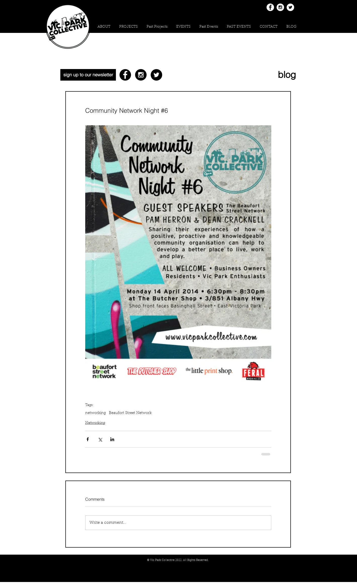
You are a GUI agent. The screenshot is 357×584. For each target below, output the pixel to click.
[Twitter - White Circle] (290, 7)
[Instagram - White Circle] (280, 7)
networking (95, 413)
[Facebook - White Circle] (270, 7)
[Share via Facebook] (87, 439)
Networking (95, 423)
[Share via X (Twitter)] (100, 439)
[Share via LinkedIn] (112, 439)
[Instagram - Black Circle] (141, 75)
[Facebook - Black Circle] (125, 75)
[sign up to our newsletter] (88, 75)
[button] (128, 27)
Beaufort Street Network (130, 413)
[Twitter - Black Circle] (156, 75)
